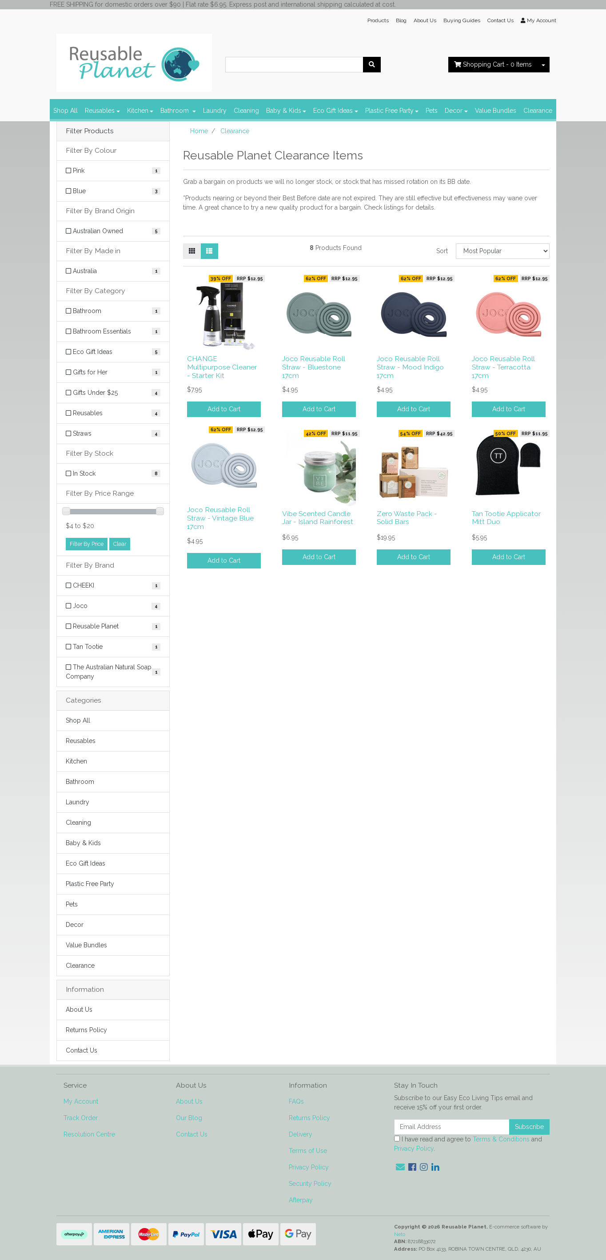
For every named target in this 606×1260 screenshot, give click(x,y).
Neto (399, 1234)
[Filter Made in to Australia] (113, 271)
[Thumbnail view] (192, 251)
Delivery (300, 1134)
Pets (432, 110)
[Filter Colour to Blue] (113, 191)
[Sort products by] (503, 251)
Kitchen (137, 110)
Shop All (65, 110)
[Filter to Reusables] (113, 413)
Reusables (100, 110)
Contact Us (500, 20)
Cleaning (246, 110)
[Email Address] (452, 1127)
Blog (401, 20)
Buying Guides (461, 20)
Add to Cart (223, 409)
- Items (493, 64)
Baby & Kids (283, 110)
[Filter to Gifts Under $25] (113, 392)
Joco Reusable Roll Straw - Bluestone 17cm (313, 367)
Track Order (81, 1117)
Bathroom (175, 110)
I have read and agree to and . (468, 1144)
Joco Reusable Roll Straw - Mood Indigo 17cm (410, 367)
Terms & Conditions (501, 1139)
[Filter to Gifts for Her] (113, 372)
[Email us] (400, 1167)
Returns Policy (86, 1029)
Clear (119, 544)
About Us (425, 20)
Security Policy (310, 1183)
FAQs (296, 1101)
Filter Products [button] (90, 131)
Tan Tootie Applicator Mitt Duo (506, 517)
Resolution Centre (89, 1134)
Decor (453, 110)
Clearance (537, 110)
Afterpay (301, 1200)
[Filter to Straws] (113, 433)
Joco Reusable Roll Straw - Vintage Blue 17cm (220, 518)
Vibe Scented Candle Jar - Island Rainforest (317, 517)
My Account (81, 1101)
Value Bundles (495, 110)
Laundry (215, 110)
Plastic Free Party (389, 110)
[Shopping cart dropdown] (543, 64)
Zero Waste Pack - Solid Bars (407, 517)
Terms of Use (308, 1150)
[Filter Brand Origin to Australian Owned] (113, 231)
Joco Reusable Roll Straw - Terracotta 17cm (503, 367)
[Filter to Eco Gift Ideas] (113, 352)
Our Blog (189, 1117)
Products (378, 20)
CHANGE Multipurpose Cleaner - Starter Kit (222, 367)
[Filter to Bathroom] (113, 311)
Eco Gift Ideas (333, 110)
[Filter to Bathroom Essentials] (113, 331)
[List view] (209, 251)
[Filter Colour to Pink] (113, 170)
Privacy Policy (309, 1167)
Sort (442, 250)
